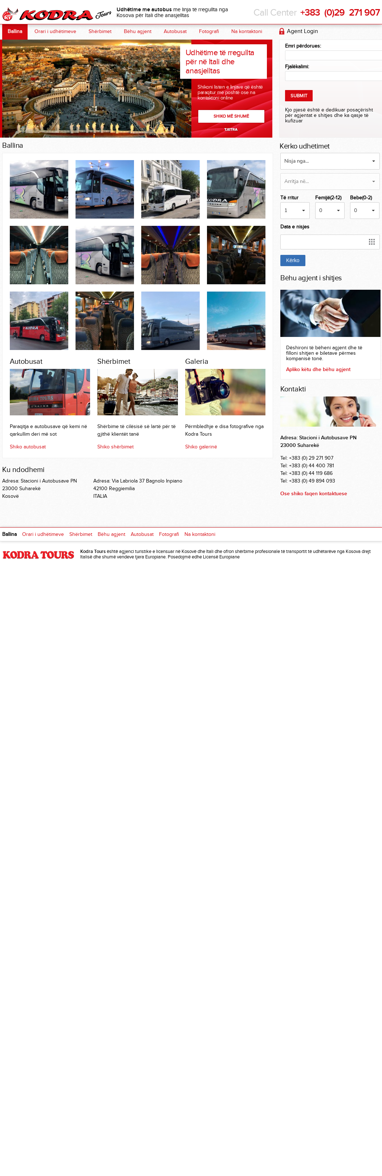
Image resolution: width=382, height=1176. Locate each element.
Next (231, 129)
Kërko (293, 260)
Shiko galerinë (201, 446)
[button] (330, 161)
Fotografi (209, 31)
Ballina (15, 31)
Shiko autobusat (28, 446)
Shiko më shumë (231, 116)
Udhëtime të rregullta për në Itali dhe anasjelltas (220, 61)
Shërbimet (100, 31)
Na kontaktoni (246, 31)
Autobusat (175, 31)
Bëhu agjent (137, 31)
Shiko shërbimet (115, 446)
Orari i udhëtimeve (55, 31)
